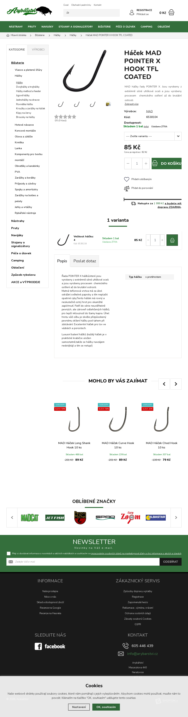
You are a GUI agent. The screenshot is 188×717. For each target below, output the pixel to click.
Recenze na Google (50, 608)
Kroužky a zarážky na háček (30, 108)
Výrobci (38, 50)
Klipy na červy (23, 113)
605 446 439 (142, 645)
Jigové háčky (23, 95)
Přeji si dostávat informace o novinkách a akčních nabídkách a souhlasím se (96, 553)
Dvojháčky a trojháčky (27, 87)
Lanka (18, 148)
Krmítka (19, 142)
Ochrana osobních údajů (138, 613)
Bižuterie (104, 26)
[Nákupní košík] (171, 12)
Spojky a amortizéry (26, 189)
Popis (62, 261)
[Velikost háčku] (152, 136)
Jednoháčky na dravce (27, 100)
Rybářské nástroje (25, 213)
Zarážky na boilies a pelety (26, 198)
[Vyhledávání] (91, 13)
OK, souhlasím (106, 707)
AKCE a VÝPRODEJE (25, 282)
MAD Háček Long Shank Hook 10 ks (74, 445)
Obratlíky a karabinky (27, 166)
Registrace (138, 597)
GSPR (138, 624)
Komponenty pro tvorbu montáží (28, 157)
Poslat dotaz (84, 261)
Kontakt (97, 4)
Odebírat (170, 562)
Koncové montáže (25, 130)
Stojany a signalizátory (76, 26)
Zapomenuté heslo (138, 602)
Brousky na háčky (25, 117)
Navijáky (47, 26)
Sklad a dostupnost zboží (50, 602)
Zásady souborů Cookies (137, 619)
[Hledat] (116, 13)
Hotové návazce (24, 125)
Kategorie (17, 50)
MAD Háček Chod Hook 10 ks (161, 445)
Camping (146, 26)
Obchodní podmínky (81, 4)
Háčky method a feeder (28, 91)
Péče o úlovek (125, 26)
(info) (146, 126)
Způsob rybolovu (23, 275)
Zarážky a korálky (25, 177)
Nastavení (79, 707)
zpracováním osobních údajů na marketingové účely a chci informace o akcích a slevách (136, 553)
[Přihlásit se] (132, 12)
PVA (17, 172)
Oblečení (164, 26)
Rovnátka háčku (24, 104)
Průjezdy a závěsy (25, 183)
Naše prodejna (50, 591)
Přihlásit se (143, 14)
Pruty (32, 26)
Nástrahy (16, 26)
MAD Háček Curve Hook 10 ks (118, 445)
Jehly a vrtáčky (23, 207)
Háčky (18, 76)
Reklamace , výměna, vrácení (137, 608)
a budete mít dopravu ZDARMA (170, 205)
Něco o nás (50, 597)
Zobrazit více (131, 104)
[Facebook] (50, 646)
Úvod (65, 4)
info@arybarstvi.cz (142, 654)
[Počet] (137, 163)
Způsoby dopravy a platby (137, 591)
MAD (149, 111)
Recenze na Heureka (50, 613)
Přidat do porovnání (138, 188)
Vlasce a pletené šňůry (28, 70)
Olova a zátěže (24, 136)
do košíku (166, 163)
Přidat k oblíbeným (138, 179)
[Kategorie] (177, 26)
